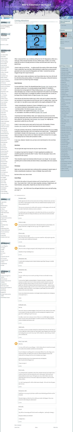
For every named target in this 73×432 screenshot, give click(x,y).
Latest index (63, 25)
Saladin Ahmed (4, 60)
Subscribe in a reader (4, 44)
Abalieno (21, 246)
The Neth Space (64, 153)
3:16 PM (20, 337)
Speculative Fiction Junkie (66, 128)
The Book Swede (64, 144)
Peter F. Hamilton (4, 100)
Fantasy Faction (64, 87)
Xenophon (21, 198)
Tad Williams (3, 188)
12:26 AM (20, 241)
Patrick (20, 370)
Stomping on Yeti (64, 137)
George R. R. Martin (5, 124)
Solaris (2, 226)
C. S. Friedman (4, 95)
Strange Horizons (4, 260)
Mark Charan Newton (5, 138)
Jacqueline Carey (4, 75)
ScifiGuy (63, 125)
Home (36, 427)
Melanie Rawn (4, 149)
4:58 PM (20, 386)
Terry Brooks (3, 70)
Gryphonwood (4, 263)
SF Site (2, 251)
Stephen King (4, 116)
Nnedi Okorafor (4, 142)
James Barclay (4, 65)
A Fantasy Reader (64, 70)
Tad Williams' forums (5, 297)
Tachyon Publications (5, 230)
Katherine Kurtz (4, 117)
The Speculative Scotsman (66, 161)
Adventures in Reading (66, 72)
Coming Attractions (22, 20)
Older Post (55, 427)
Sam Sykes (3, 174)
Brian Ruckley (4, 154)
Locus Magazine (4, 246)
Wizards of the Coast (5, 237)
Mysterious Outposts (65, 108)
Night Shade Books (5, 212)
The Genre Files (64, 146)
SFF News (3, 253)
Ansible (2, 249)
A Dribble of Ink (64, 68)
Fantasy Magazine (65, 91)
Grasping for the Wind (65, 103)
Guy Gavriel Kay (4, 110)
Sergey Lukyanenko (5, 121)
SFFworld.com (4, 279)
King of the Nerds (65, 106)
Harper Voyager (4, 210)
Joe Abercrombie (4, 54)
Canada (43, 86)
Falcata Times (64, 84)
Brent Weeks (3, 182)
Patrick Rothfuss (4, 152)
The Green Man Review (66, 148)
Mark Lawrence (4, 119)
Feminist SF (63, 93)
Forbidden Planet (64, 94)
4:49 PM (20, 366)
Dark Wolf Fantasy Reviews (67, 75)
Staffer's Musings (64, 135)
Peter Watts (3, 181)
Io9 (1, 254)
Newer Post (17, 427)
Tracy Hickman (4, 102)
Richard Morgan (4, 135)
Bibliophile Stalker (65, 73)
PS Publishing (4, 221)
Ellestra (20, 233)
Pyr (1, 223)
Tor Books (3, 233)
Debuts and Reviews (65, 80)
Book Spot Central (5, 285)
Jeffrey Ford (3, 93)
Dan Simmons (4, 165)
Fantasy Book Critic (65, 85)
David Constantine (5, 79)
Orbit (2, 214)
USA (47, 86)
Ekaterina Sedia (4, 161)
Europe (50, 86)
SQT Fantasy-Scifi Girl (66, 134)
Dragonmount (4, 284)
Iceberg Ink (63, 104)
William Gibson (4, 98)
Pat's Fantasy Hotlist (36, 4)
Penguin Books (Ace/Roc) (6, 217)
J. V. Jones (3, 109)
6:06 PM (20, 421)
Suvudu (2, 265)
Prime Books (3, 219)
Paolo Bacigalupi (4, 61)
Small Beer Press (4, 224)
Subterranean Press (5, 228)
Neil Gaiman (3, 96)
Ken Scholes (3, 160)
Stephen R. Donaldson (5, 81)
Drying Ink (63, 82)
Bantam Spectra (4, 205)
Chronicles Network (5, 256)
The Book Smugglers (65, 142)
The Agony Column (65, 139)
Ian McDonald (4, 128)
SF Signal (3, 247)
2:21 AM (20, 254)
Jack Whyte (3, 189)
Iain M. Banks (4, 63)
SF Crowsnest (4, 258)
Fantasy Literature (65, 89)
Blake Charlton (4, 77)
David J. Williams (4, 186)
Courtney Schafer (4, 158)
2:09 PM (20, 323)
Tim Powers (3, 145)
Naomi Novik (4, 140)
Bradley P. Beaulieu (5, 67)
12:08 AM (20, 229)
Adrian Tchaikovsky (5, 175)
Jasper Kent (3, 112)
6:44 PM (20, 402)
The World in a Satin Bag (66, 166)
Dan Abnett (3, 56)
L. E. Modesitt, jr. (4, 131)
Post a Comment (18, 425)
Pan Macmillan (4, 216)
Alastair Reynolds (4, 151)
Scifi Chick (63, 123)
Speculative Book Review (66, 127)
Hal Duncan (3, 82)
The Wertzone (64, 165)
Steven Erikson (4, 88)
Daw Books (3, 207)
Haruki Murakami (4, 137)
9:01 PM (20, 218)
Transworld (3, 235)
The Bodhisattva (64, 141)
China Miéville (4, 130)
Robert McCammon (5, 126)
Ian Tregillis (3, 177)
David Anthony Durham (6, 84)
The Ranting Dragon (65, 156)
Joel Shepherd (4, 163)
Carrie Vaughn (4, 179)
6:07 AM (20, 265)
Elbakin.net (3, 292)
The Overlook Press (5, 231)
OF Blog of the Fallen (65, 110)
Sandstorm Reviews (65, 121)
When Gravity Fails (65, 170)
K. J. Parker (3, 144)
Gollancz (3, 209)
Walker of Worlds (64, 168)
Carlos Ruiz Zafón (4, 193)
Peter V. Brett (3, 68)
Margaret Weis (4, 184)
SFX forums (3, 290)
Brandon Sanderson (5, 156)
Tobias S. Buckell (4, 72)
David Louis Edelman (5, 86)
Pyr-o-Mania (63, 115)
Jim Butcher (3, 74)
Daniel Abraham (4, 58)
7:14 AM (20, 300)
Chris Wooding (4, 191)
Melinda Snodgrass (5, 167)
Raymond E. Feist (4, 91)
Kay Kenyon (3, 114)
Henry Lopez (22, 341)
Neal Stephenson (4, 172)
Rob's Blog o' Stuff (65, 120)
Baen (2, 203)
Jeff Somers (3, 168)
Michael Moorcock (5, 133)
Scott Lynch (3, 123)
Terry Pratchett (4, 147)
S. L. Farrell (3, 89)
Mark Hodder (3, 105)
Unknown (21, 222)
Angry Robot (3, 202)
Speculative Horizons (65, 132)
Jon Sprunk (3, 170)
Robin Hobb (3, 103)
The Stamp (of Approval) (66, 163)
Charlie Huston (4, 107)
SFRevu (2, 261)
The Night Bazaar (64, 154)
